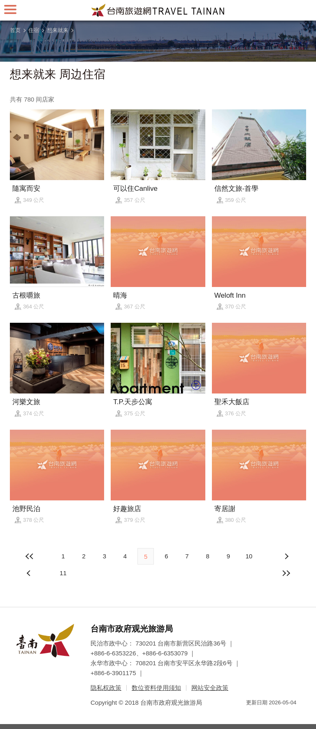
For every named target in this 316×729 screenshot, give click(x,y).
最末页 (286, 573)
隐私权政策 (106, 687)
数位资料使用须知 (156, 687)
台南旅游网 (158, 10)
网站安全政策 (209, 687)
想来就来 (57, 30)
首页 (15, 30)
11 (63, 572)
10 (249, 556)
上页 (286, 556)
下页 (29, 573)
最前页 (29, 556)
